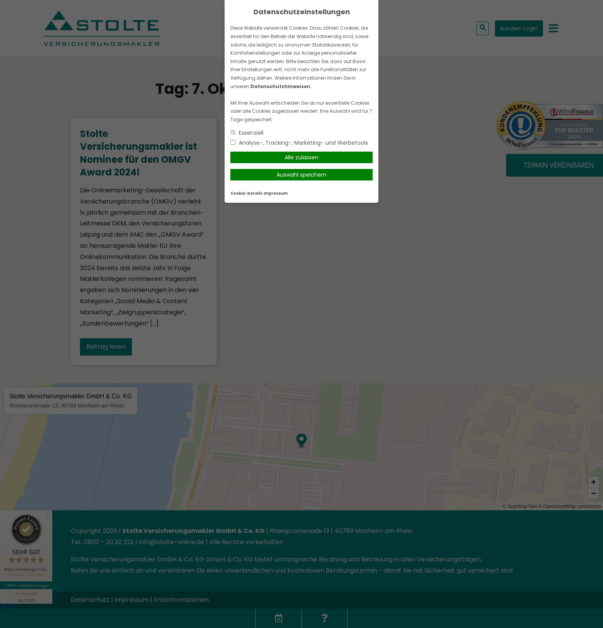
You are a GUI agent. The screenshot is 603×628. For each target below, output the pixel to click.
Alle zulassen (301, 157)
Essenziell (246, 133)
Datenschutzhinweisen (280, 86)
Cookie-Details (246, 193)
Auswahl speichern (301, 175)
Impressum (275, 193)
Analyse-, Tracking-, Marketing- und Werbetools (299, 143)
